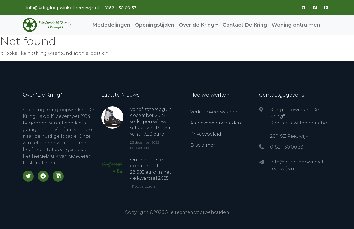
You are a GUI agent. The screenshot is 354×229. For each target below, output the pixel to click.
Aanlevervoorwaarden (215, 123)
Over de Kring (196, 25)
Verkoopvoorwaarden (215, 111)
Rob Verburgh (141, 147)
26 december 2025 (144, 142)
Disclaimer (202, 145)
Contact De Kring (245, 25)
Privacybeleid (205, 134)
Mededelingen (111, 25)
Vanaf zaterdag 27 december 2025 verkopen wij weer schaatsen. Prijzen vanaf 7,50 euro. (151, 122)
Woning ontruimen (296, 25)
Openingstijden (155, 25)
